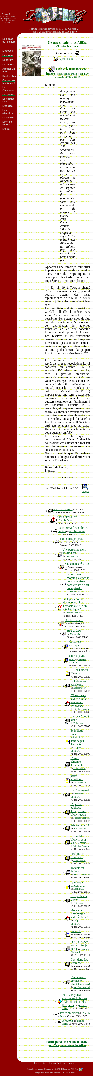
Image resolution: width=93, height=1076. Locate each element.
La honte (76, 931)
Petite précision (69, 1012)
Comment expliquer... (76, 643)
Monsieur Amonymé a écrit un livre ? (79, 914)
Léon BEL (78, 888)
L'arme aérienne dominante (76, 762)
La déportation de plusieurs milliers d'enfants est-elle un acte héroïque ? (75, 604)
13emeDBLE (72, 556)
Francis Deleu (69, 73)
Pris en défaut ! (79, 825)
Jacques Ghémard (77, 661)
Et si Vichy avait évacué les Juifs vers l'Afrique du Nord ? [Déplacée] (74, 1000)
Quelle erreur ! (74, 620)
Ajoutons (68, 1020)
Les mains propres (71, 538)
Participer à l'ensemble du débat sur (67, 1043)
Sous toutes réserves (77, 563)
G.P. (78, 673)
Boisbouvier (79, 687)
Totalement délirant (77, 869)
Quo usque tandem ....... (77, 883)
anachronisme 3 (63, 509)
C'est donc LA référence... (79, 961)
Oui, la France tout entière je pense (79, 945)
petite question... (76, 777)
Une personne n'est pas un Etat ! (74, 551)
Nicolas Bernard (77, 531)
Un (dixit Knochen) (80, 979)
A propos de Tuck (69, 58)
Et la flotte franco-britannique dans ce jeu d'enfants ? (77, 737)
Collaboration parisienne (78, 682)
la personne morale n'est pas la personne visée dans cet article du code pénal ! (78, 581)
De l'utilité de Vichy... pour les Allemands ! (79, 839)
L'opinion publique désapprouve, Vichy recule (78, 809)
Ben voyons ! (75, 630)
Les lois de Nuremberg (77, 855)
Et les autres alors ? (67, 517)
